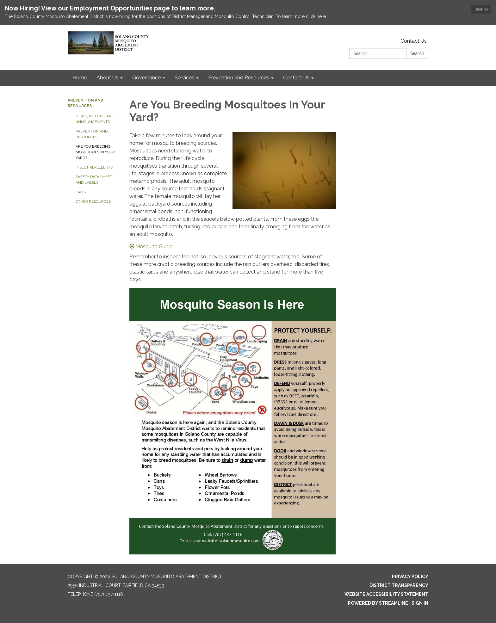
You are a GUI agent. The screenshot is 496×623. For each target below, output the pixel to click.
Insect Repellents (94, 167)
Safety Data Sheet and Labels (94, 180)
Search (417, 53)
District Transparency (398, 585)
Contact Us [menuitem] (296, 78)
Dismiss (481, 9)
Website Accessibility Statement (386, 594)
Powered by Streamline (378, 603)
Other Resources (93, 201)
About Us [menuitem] (107, 78)
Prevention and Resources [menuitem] (238, 78)
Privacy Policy (410, 576)
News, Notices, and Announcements (95, 119)
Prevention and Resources (92, 134)
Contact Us (413, 41)
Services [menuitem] (184, 78)
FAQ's (81, 192)
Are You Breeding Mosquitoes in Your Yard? (95, 152)
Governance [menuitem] (146, 78)
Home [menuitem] (79, 78)
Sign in (420, 603)
